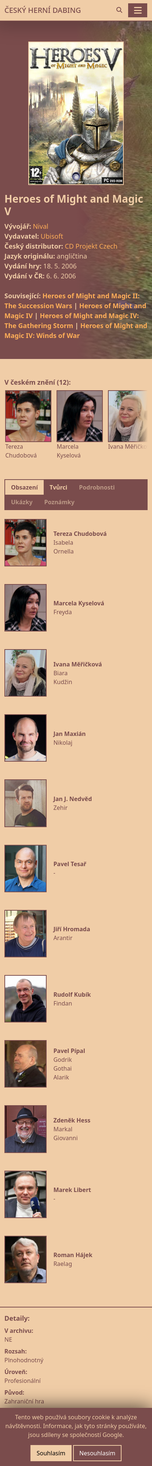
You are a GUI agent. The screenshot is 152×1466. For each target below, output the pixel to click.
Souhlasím (51, 1453)
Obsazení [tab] (24, 487)
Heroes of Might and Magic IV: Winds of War (75, 330)
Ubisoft (52, 236)
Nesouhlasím (97, 1453)
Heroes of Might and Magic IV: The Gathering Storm (71, 320)
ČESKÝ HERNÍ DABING (42, 10)
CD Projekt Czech (91, 246)
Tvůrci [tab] (58, 487)
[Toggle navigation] (137, 10)
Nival (40, 226)
